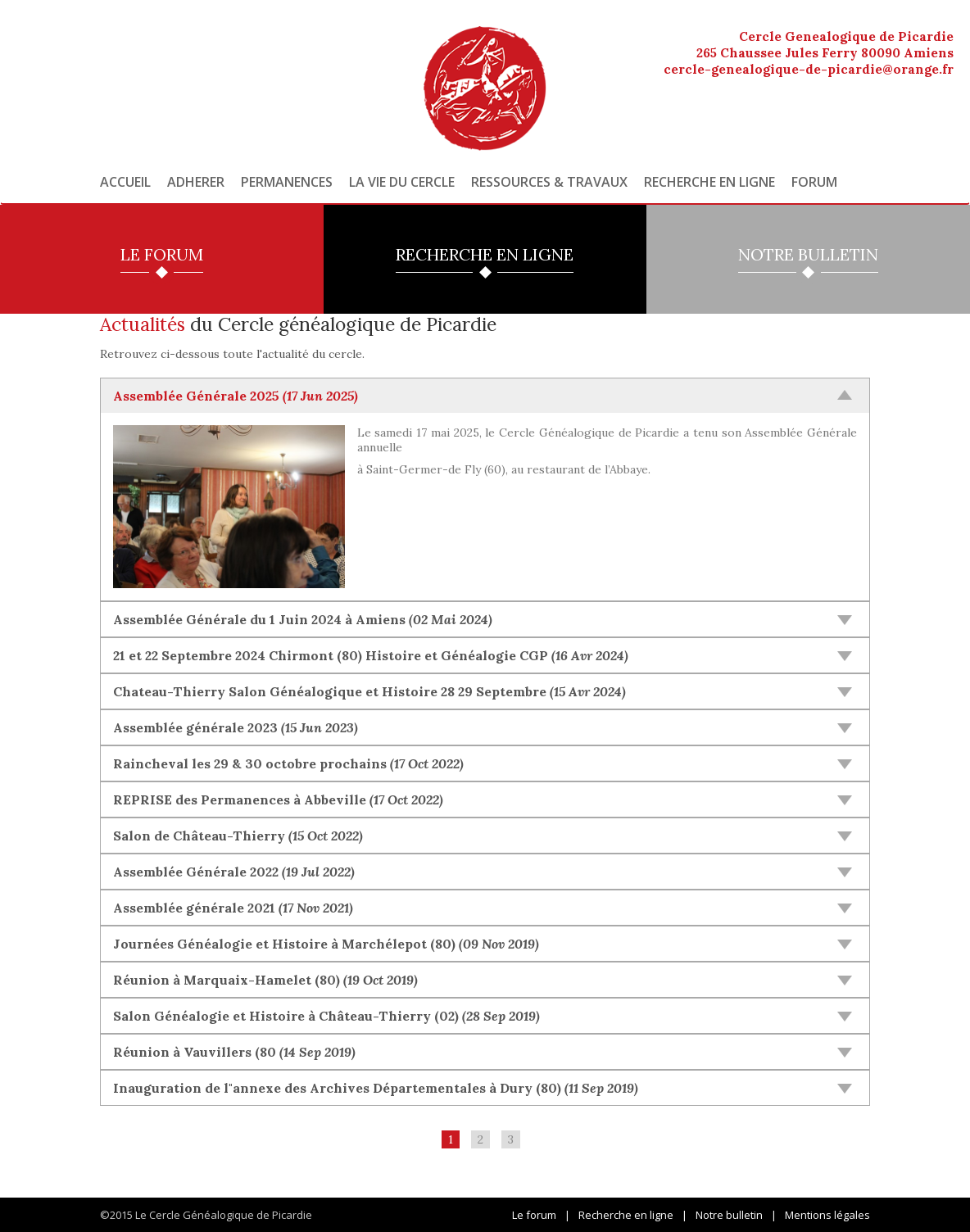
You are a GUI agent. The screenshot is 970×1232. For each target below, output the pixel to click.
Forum (814, 181)
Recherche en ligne (709, 181)
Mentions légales (827, 1214)
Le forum (534, 1214)
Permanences (287, 181)
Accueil (125, 181)
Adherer (195, 181)
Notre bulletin (729, 1214)
